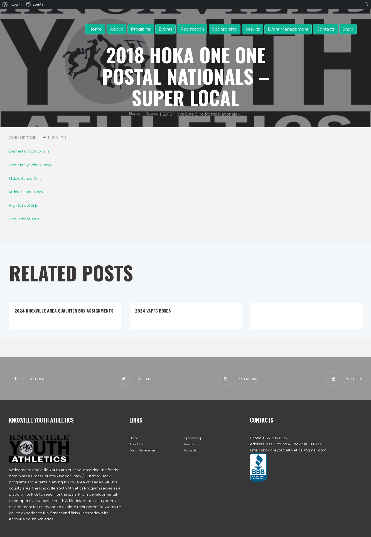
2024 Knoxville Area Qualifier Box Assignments (57, 313)
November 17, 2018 (25, 137)
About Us (137, 446)
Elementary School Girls (32, 151)
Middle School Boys (28, 191)
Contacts (325, 29)
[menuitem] (5, 4)
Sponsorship (224, 29)
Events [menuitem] (34, 4)
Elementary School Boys (33, 164)
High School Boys (26, 218)
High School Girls (25, 205)
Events (165, 29)
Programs (140, 29)
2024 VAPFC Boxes (157, 310)
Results (252, 29)
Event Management (288, 29)
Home (95, 29)
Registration (192, 29)
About (116, 29)
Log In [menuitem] (17, 4)
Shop (348, 29)
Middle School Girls (27, 178)
